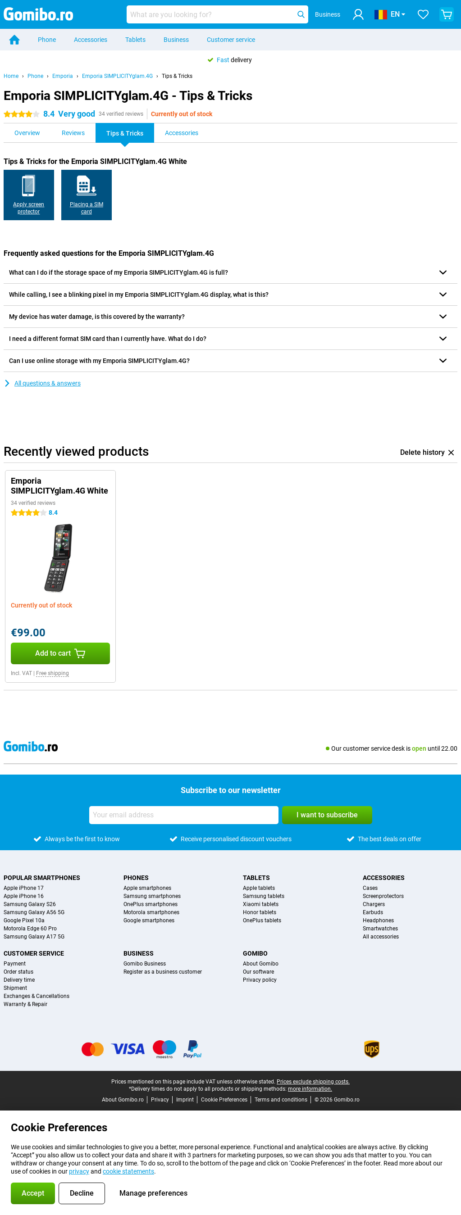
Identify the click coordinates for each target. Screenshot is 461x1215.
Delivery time (19, 980)
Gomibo (255, 953)
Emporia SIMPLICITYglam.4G (117, 76)
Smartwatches (380, 928)
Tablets (135, 39)
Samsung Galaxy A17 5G (34, 937)
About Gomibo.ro (123, 1100)
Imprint (185, 1100)
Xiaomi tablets (260, 904)
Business (176, 39)
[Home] (14, 39)
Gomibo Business (144, 964)
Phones (136, 877)
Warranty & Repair (25, 1004)
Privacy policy (260, 980)
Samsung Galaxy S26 (30, 904)
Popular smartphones (42, 877)
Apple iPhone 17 (24, 888)
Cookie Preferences (224, 1100)
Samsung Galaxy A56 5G (34, 912)
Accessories (90, 39)
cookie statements (128, 1171)
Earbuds (373, 912)
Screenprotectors (383, 896)
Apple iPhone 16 (24, 896)
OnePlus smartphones (150, 904)
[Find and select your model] (217, 14)
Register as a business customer (162, 972)
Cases (370, 888)
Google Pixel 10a (24, 920)
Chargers (374, 904)
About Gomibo (260, 964)
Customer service (231, 39)
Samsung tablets (263, 896)
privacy (79, 1171)
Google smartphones (148, 920)
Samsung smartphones (152, 896)
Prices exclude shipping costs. (313, 1082)
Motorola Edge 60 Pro (30, 928)
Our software (258, 972)
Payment (15, 964)
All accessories (381, 937)
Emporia (62, 76)
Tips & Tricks (177, 76)
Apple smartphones (147, 888)
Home (11, 76)
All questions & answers (42, 383)
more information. (310, 1089)
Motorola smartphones (151, 912)
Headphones (378, 920)
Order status (18, 972)
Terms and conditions (281, 1100)
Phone (47, 39)
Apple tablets (259, 888)
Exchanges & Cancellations (36, 996)
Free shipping (52, 673)
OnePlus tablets (262, 920)
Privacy (160, 1100)
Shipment (15, 988)
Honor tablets (259, 912)
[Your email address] (183, 815)
